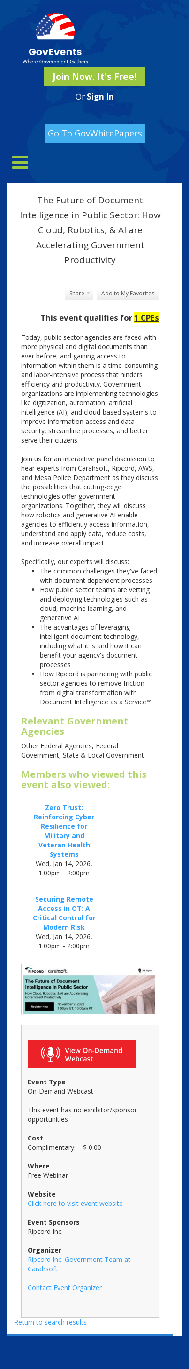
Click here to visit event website (75, 1203)
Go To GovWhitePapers (95, 133)
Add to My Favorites (127, 293)
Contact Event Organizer (65, 1287)
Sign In (100, 96)
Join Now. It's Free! (94, 77)
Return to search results (50, 1322)
